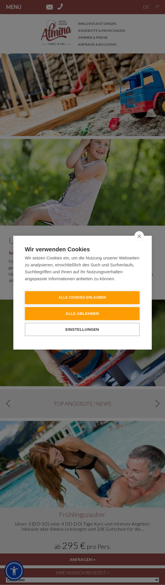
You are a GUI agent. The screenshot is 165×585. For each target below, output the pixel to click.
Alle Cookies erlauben (82, 298)
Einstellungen (82, 329)
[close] (139, 236)
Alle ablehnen (82, 313)
